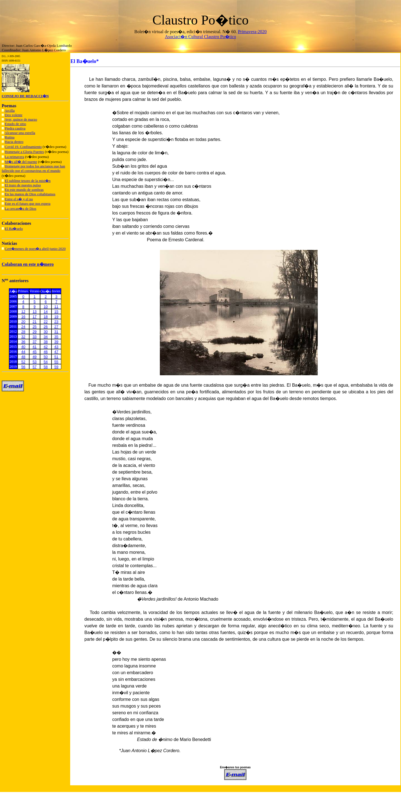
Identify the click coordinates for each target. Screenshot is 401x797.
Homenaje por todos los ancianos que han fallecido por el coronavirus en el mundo (33, 168)
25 (34, 327)
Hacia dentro (14, 142)
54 (46, 362)
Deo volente (13, 115)
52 (23, 362)
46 (46, 352)
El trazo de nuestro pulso (23, 185)
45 (34, 352)
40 (23, 347)
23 (56, 322)
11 (56, 306)
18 (46, 317)
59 (56, 367)
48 (23, 357)
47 (56, 352)
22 (46, 322)
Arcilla (10, 110)
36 (23, 342)
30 (46, 332)
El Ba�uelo (14, 228)
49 (34, 357)
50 (46, 357)
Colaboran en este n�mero (28, 264)
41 (34, 347)
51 (56, 357)
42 (46, 347)
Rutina (9, 137)
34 (46, 337)
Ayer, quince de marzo (21, 119)
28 (23, 332)
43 (56, 347)
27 (56, 327)
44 (23, 352)
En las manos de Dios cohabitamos (30, 194)
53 (34, 362)
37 (34, 342)
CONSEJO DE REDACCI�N (25, 96)
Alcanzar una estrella (20, 133)
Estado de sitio (15, 124)
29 (34, 332)
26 (46, 327)
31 (56, 332)
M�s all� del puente (21, 162)
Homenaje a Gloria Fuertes (24, 152)
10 (46, 306)
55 (56, 362)
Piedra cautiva (15, 128)
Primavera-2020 (252, 31)
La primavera (14, 157)
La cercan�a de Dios (20, 208)
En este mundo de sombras (24, 189)
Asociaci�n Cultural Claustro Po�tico (200, 36)
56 (23, 367)
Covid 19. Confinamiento (23, 147)
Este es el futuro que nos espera (27, 203)
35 (56, 337)
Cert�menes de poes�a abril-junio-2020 (35, 249)
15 (56, 311)
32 (23, 337)
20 (23, 322)
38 (46, 342)
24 (23, 327)
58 (46, 367)
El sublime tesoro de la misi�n (27, 181)
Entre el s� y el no (19, 199)
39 (56, 342)
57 (34, 367)
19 (56, 317)
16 (23, 317)
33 (34, 337)
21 (34, 322)
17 (34, 317)
